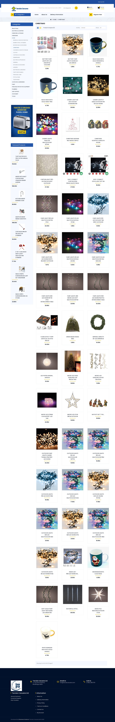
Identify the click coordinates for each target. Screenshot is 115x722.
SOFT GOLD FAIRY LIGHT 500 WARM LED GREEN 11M (47, 611)
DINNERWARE (16, 57)
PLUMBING (14, 89)
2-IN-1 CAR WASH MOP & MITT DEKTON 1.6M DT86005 (20, 254)
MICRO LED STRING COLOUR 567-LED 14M (47, 416)
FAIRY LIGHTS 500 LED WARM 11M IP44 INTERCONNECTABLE (98, 298)
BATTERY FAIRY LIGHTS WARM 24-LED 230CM (72, 61)
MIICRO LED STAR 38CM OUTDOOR (72, 415)
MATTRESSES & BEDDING (19, 69)
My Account (40, 712)
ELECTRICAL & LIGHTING (17, 31)
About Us (44, 14)
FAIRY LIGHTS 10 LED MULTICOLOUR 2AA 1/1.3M (73, 220)
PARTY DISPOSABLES (18, 72)
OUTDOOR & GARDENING (18, 82)
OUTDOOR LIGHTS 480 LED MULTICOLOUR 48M (98, 535)
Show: (97, 27)
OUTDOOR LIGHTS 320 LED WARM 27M (73, 534)
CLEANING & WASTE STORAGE (20, 50)
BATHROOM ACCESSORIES (20, 45)
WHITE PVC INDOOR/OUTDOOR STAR (98, 611)
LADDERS (15, 67)
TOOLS (13, 96)
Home (36, 14)
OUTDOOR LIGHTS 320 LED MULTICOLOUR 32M (47, 535)
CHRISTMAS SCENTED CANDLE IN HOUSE (98, 140)
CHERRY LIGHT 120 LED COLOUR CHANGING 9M (72, 102)
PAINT (13, 84)
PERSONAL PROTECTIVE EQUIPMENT (21, 86)
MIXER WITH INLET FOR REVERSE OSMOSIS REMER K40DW (20, 179)
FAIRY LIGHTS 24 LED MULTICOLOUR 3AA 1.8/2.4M (98, 259)
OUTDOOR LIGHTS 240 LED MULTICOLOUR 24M (73, 496)
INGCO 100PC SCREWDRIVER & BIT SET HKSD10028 (21, 276)
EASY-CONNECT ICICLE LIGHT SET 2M (98, 180)
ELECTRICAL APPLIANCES (19, 60)
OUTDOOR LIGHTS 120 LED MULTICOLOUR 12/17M (72, 456)
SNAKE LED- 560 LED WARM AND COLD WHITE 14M (77, 573)
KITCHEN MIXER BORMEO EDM (20, 199)
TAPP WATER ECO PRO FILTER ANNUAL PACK (21, 158)
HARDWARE (15, 35)
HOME (54, 19)
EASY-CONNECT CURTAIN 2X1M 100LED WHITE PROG (72, 181)
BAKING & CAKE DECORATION (20, 40)
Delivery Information (56, 14)
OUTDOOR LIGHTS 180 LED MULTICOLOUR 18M (98, 455)
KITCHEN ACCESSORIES (19, 65)
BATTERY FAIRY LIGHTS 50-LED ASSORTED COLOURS (47, 62)
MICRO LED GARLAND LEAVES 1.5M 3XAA (98, 377)
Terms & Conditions (42, 706)
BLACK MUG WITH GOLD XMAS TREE (47, 101)
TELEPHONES (16, 79)
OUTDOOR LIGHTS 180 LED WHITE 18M (47, 495)
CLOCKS (15, 52)
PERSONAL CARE (17, 74)
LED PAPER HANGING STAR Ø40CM (49, 376)
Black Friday (15, 28)
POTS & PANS (16, 77)
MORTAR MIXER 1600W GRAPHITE (20, 218)
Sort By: (78, 27)
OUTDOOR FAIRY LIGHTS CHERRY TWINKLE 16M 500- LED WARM (47, 456)
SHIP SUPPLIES (15, 91)
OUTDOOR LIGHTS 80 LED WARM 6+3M (47, 573)
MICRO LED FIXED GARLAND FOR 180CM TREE (72, 377)
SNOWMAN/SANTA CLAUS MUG (98, 573)
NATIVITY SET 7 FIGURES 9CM (101, 414)
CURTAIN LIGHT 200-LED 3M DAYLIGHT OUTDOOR (47, 181)
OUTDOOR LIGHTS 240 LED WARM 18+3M (98, 496)
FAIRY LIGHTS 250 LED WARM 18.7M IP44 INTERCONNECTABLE (47, 299)
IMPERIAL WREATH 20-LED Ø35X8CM (98, 338)
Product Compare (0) (49, 27)
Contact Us (40, 709)
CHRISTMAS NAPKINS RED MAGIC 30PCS (72, 139)
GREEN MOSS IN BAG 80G (72, 338)
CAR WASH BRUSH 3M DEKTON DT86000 (21, 233)
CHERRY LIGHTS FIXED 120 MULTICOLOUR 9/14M (47, 141)
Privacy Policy (41, 703)
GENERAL (15, 62)
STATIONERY (15, 94)
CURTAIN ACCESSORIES (19, 55)
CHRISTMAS (61, 19)
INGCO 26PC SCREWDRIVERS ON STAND (21, 296)
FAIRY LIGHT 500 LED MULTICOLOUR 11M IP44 (47, 220)
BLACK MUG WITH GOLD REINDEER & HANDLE (98, 61)
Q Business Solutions (23, 719)
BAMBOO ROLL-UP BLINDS (19, 42)
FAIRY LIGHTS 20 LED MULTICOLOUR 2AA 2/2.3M (72, 259)
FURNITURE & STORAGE (17, 33)
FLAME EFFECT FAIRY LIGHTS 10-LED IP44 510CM (47, 338)
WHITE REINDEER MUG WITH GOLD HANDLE (47, 649)
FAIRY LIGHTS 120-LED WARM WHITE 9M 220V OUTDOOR (47, 259)
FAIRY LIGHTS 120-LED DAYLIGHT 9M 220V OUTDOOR (98, 220)
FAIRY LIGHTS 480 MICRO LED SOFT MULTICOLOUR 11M (72, 298)
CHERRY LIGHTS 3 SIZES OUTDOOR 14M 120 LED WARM (98, 102)
